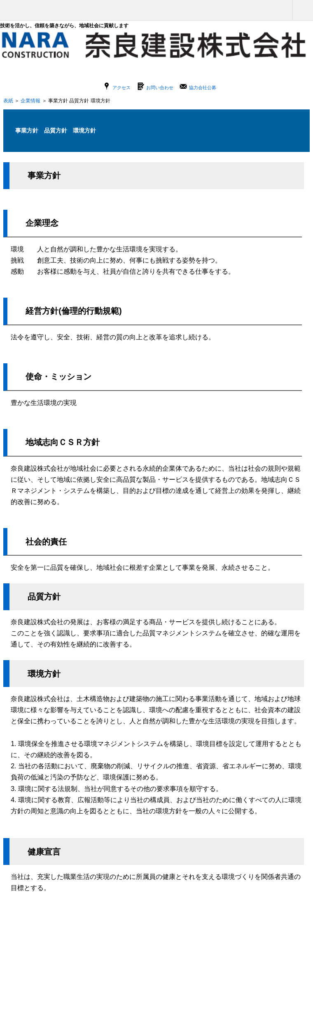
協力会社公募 (202, 87)
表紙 (8, 101)
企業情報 (30, 101)
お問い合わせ (159, 87)
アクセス (121, 87)
